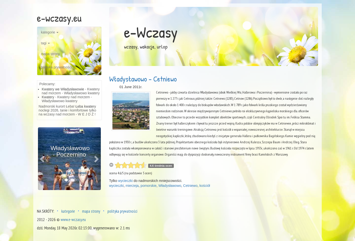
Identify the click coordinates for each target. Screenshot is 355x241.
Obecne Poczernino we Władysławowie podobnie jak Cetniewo (69, 168)
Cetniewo (190, 186)
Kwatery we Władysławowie (63, 89)
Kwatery (48, 97)
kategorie (49, 32)
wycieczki (125, 181)
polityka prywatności (56, 67)
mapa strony (50, 54)
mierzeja (132, 186)
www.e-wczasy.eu (73, 219)
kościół (204, 186)
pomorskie (149, 186)
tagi (45, 43)
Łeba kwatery (85, 106)
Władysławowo (169, 186)
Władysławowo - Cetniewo (143, 79)
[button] (42, 158)
